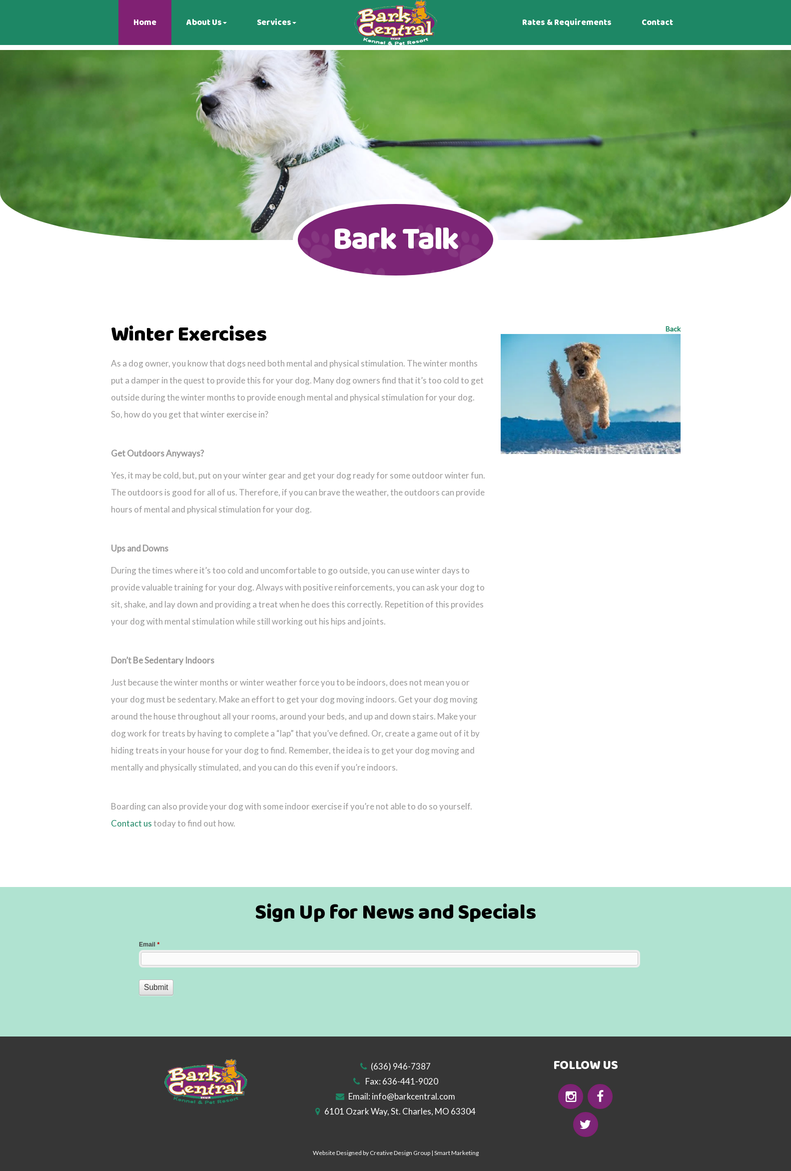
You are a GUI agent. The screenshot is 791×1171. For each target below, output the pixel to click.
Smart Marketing (456, 1152)
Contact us (131, 823)
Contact (657, 22)
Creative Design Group (400, 1152)
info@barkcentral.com (413, 1096)
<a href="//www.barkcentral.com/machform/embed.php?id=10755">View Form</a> (395, 978)
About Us (206, 22)
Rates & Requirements (567, 22)
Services (276, 22)
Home (144, 22)
